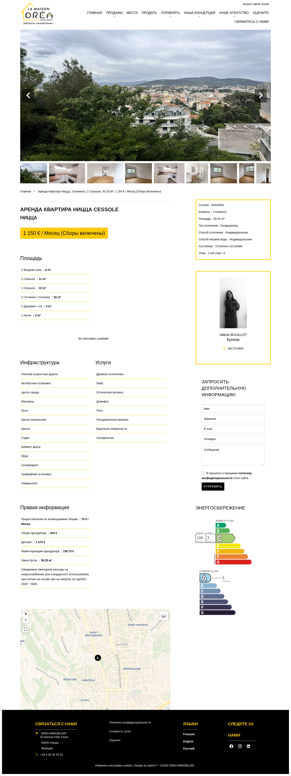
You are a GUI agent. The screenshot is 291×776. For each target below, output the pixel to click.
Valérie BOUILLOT (233, 335)
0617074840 (236, 348)
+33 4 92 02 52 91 (51, 754)
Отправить (213, 486)
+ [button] (25, 614)
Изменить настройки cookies (114, 765)
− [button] (25, 620)
